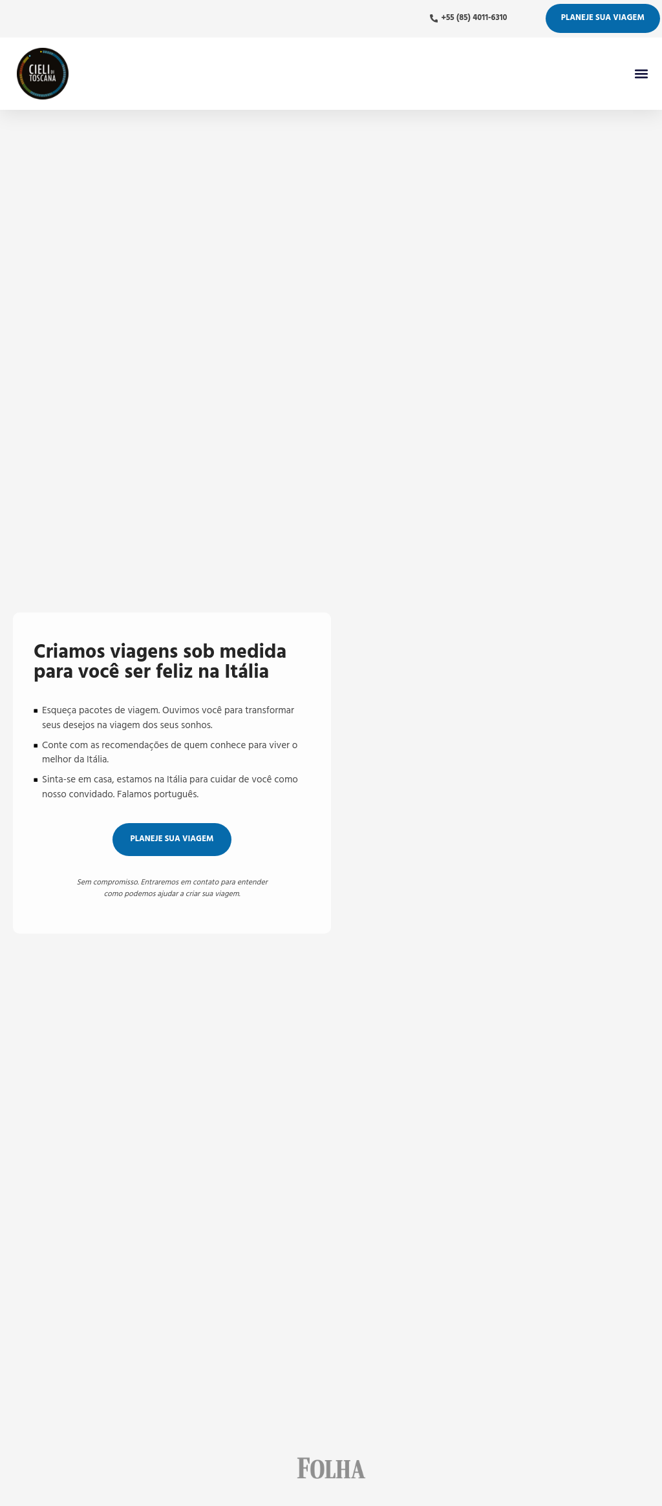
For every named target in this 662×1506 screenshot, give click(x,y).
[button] (641, 73)
